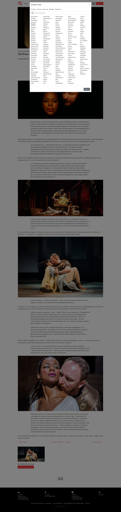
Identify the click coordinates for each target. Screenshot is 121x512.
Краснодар (46, 63)
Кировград (46, 53)
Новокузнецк (58, 51)
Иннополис (46, 27)
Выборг (33, 63)
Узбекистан (58, 9)
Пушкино (70, 29)
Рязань (69, 38)
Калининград (46, 38)
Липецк (45, 79)
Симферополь (71, 64)
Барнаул (33, 24)
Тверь (81, 24)
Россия (51, 9)
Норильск (57, 61)
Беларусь (33, 9)
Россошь (70, 35)
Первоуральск (59, 83)
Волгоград (34, 53)
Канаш (45, 42)
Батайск (33, 26)
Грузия (39, 9)
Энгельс (82, 66)
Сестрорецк (71, 63)
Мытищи (57, 31)
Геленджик (34, 66)
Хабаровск (83, 48)
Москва (57, 26)
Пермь (69, 16)
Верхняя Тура (34, 46)
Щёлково (82, 63)
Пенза (57, 81)
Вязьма (33, 64)
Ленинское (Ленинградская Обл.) (47, 73)
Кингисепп (46, 48)
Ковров (45, 55)
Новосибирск (59, 55)
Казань (45, 37)
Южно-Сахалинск (84, 68)
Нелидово (58, 40)
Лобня (45, 81)
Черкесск (82, 57)
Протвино (70, 26)
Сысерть (82, 16)
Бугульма (33, 33)
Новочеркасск (59, 59)
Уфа (81, 42)
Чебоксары (83, 51)
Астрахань (33, 22)
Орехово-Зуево (59, 72)
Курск (44, 70)
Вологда (33, 59)
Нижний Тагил (59, 50)
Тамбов (82, 22)
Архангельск (34, 20)
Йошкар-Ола (46, 33)
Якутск (81, 72)
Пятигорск (70, 31)
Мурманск (58, 27)
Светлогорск (71, 51)
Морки (57, 24)
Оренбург (57, 70)
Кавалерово (46, 35)
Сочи (69, 72)
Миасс (57, 22)
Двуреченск (34, 68)
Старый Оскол (71, 77)
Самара (70, 42)
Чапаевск (82, 50)
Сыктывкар (71, 83)
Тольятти (82, 27)
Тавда (81, 18)
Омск (56, 66)
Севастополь (71, 53)
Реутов (70, 33)
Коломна (45, 57)
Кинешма (45, 50)
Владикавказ (34, 50)
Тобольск (82, 26)
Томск (81, 29)
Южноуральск (83, 70)
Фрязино (82, 46)
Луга (44, 83)
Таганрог (82, 20)
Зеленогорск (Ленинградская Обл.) (47, 18)
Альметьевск (34, 16)
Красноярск (46, 66)
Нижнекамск (58, 46)
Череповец (83, 55)
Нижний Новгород (60, 48)
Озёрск (57, 64)
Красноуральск (47, 64)
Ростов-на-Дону (72, 37)
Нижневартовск (59, 44)
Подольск (70, 24)
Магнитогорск (59, 16)
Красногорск (46, 61)
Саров (69, 50)
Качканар (45, 44)
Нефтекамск (58, 42)
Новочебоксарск (59, 57)
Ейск (32, 70)
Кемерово (46, 46)
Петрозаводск (72, 18)
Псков (69, 27)
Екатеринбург (34, 72)
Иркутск (45, 31)
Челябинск (83, 53)
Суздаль (70, 79)
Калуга (45, 40)
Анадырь (33, 18)
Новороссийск (59, 53)
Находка (57, 38)
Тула (81, 35)
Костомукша (46, 59)
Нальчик (57, 37)
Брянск (32, 31)
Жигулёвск (33, 74)
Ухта (81, 44)
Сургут (69, 81)
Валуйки (33, 38)
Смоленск (70, 66)
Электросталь (83, 64)
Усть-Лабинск (83, 40)
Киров (45, 51)
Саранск (70, 46)
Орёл (56, 74)
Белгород (33, 27)
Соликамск (70, 70)
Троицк (82, 31)
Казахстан (45, 9)
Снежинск (70, 68)
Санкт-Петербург (72, 44)
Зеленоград (46, 22)
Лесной (45, 77)
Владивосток (34, 48)
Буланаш (33, 37)
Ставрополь (71, 74)
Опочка (57, 68)
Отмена (87, 89)
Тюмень (82, 37)
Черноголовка (84, 59)
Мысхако (57, 29)
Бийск (32, 29)
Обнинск (57, 63)
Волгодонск (34, 55)
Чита (81, 61)
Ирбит (45, 29)
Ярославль (83, 74)
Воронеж (33, 61)
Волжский (33, 57)
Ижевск (45, 26)
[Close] (89, 4)
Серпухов (70, 61)
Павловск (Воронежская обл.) (59, 77)
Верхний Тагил (35, 44)
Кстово (45, 68)
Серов (69, 59)
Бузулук (33, 35)
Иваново (45, 24)
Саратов (70, 48)
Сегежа (70, 55)
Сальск (69, 40)
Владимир (33, 51)
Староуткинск (71, 75)
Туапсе (82, 33)
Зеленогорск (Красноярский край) (35, 81)
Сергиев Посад (72, 57)
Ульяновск (82, 38)
